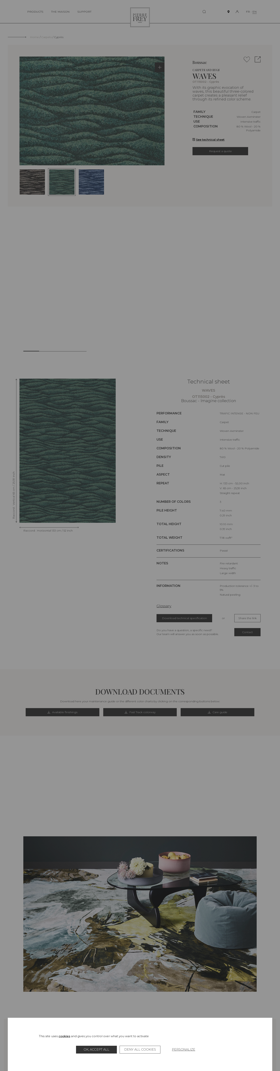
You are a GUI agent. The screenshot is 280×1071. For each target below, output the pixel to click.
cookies (64, 1036)
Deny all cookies (140, 1049)
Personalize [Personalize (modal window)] (183, 1049)
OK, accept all (96, 1049)
